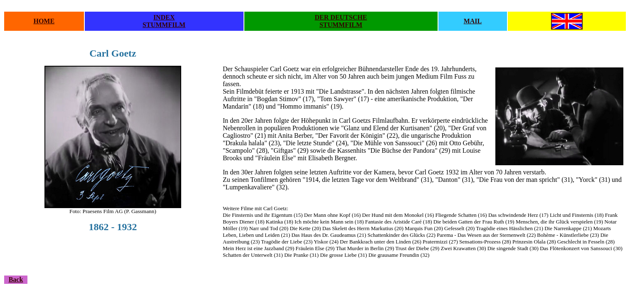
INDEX (164, 17)
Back (16, 279)
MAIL (473, 21)
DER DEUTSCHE (341, 17)
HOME (43, 21)
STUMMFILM (164, 24)
